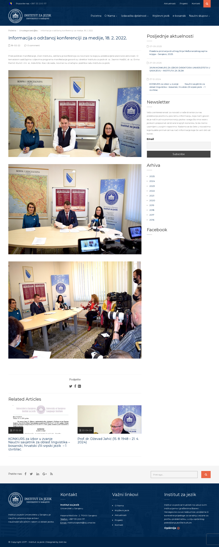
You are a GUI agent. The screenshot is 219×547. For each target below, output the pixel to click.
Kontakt (196, 3)
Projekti (184, 3)
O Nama (110, 15)
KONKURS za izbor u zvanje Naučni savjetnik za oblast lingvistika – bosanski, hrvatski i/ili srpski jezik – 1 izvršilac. (177, 87)
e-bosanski (179, 15)
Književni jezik (160, 15)
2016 (151, 219)
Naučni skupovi (198, 15)
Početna (96, 15)
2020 (152, 200)
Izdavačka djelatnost (133, 15)
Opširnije (170, 528)
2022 (152, 190)
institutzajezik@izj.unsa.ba (81, 522)
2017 (151, 214)
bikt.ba (62, 542)
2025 (152, 176)
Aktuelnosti (170, 3)
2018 (151, 210)
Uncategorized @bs (28, 30)
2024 (152, 181)
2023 (152, 186)
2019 (151, 205)
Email (150, 139)
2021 (151, 195)
